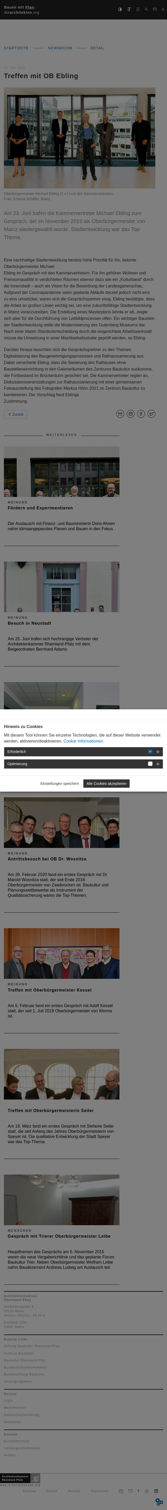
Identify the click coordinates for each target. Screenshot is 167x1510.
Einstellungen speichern (60, 783)
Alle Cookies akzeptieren (106, 783)
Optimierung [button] (17, 764)
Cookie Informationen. (83, 741)
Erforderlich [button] (17, 752)
